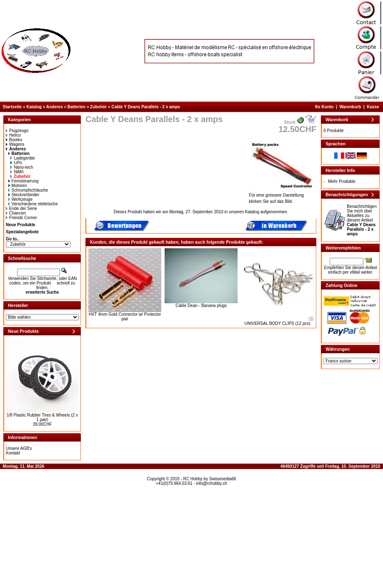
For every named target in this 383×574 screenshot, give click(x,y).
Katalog (34, 107)
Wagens (15, 144)
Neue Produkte (20, 224)
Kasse (373, 107)
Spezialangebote (22, 232)
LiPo (16, 162)
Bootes (14, 139)
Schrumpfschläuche (28, 190)
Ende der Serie (21, 208)
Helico (13, 135)
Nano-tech (21, 167)
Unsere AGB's (19, 448)
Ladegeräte (22, 158)
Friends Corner (21, 217)
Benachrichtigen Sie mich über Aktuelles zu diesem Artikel (362, 220)
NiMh (16, 172)
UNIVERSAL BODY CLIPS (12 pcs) (277, 323)
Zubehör (98, 107)
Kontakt (13, 453)
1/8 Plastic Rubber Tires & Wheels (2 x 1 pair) (42, 417)
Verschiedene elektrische (33, 204)
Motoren (17, 185)
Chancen (16, 213)
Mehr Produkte (341, 181)
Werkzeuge (20, 199)
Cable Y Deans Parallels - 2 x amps (145, 107)
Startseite (12, 107)
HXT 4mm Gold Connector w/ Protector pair (125, 316)
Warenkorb (350, 107)
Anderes (54, 107)
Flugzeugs (17, 130)
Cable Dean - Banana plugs (201, 305)
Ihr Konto (324, 107)
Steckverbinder (24, 194)
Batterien (76, 107)
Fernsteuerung (23, 181)
